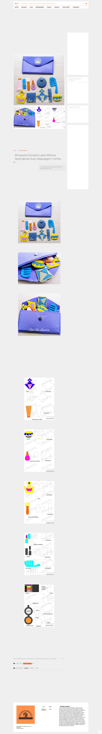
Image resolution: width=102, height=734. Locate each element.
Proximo (63, 658)
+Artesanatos (76, 7)
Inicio (16, 7)
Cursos (31, 7)
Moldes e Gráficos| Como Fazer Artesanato (38, 3)
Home (14, 150)
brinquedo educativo (22, 150)
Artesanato (24, 7)
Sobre (50, 709)
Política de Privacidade (43, 710)
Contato (50, 706)
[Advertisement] (51, 20)
